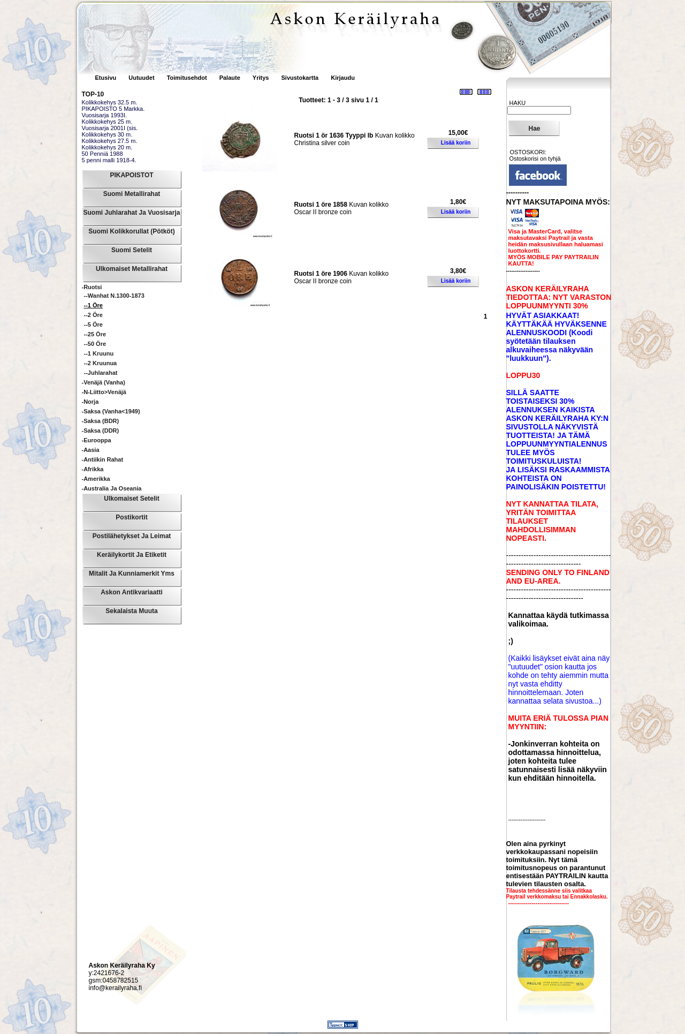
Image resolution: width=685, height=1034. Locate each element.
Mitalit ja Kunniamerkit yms (131, 573)
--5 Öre (93, 324)
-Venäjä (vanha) (103, 382)
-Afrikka (93, 469)
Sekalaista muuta (131, 611)
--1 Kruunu (99, 353)
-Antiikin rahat (103, 459)
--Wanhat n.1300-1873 (114, 295)
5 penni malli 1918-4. (109, 160)
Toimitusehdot (188, 77)
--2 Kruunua (100, 363)
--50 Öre (95, 344)
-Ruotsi (92, 287)
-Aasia (91, 450)
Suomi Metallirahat (132, 194)
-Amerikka (96, 479)
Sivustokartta (299, 77)
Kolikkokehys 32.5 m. (110, 102)
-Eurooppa (96, 440)
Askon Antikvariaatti (132, 592)
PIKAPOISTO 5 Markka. (113, 108)
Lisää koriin (456, 143)
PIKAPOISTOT (131, 175)
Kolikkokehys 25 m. (107, 121)
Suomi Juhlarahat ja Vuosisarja (131, 212)
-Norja (90, 401)
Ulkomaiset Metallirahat (132, 269)
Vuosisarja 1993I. (104, 115)
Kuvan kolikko (354, 135)
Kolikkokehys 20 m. (107, 147)
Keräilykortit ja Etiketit (131, 554)
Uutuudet (142, 77)
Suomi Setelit (131, 250)
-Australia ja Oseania (112, 488)
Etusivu (106, 77)
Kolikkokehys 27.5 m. (110, 141)
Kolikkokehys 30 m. (107, 134)
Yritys (261, 77)
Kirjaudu (343, 77)
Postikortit (131, 517)
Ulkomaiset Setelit (131, 498)
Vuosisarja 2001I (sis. (110, 128)
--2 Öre (93, 315)
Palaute (229, 77)
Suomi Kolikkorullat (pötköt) (131, 231)
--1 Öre (93, 305)
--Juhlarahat (101, 372)
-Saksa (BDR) (100, 421)
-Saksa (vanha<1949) (111, 411)
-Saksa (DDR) (100, 430)
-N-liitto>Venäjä (104, 392)
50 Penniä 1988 (102, 153)
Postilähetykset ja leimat (132, 536)
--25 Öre (95, 334)
